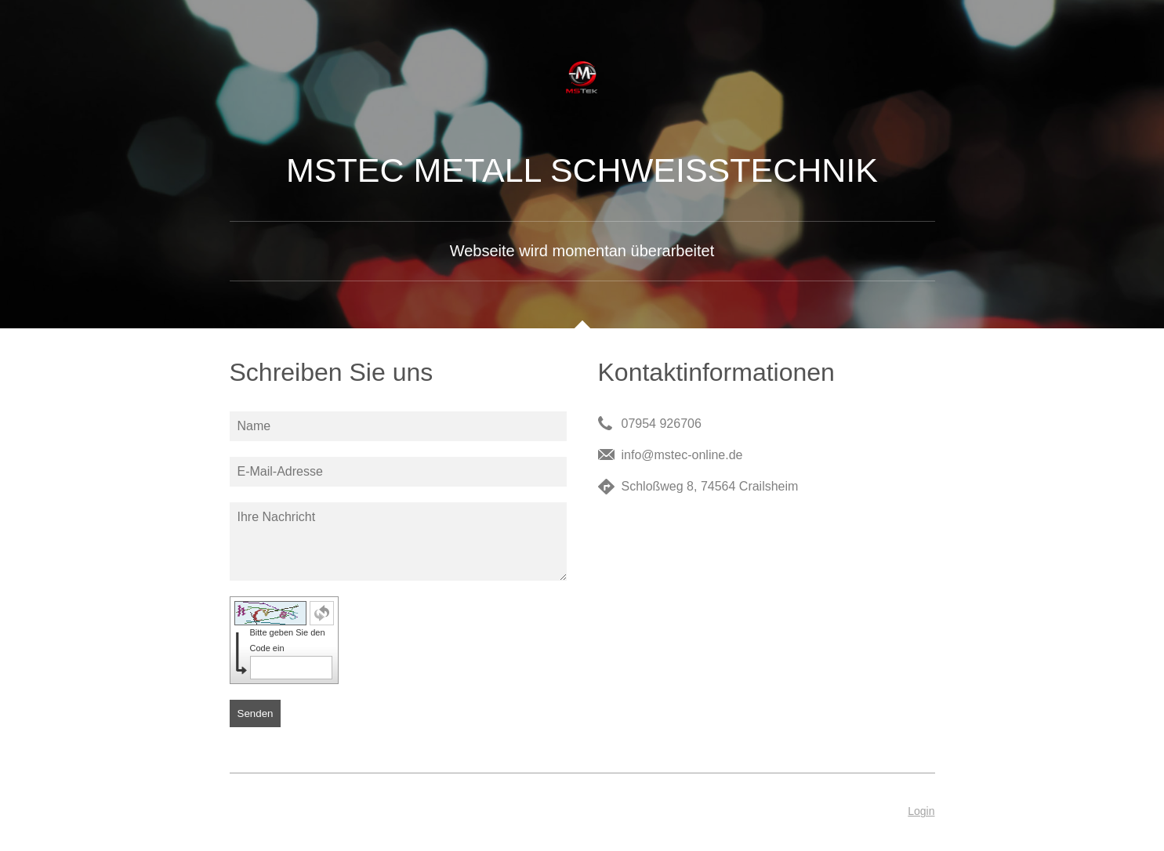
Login (921, 811)
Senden (256, 713)
